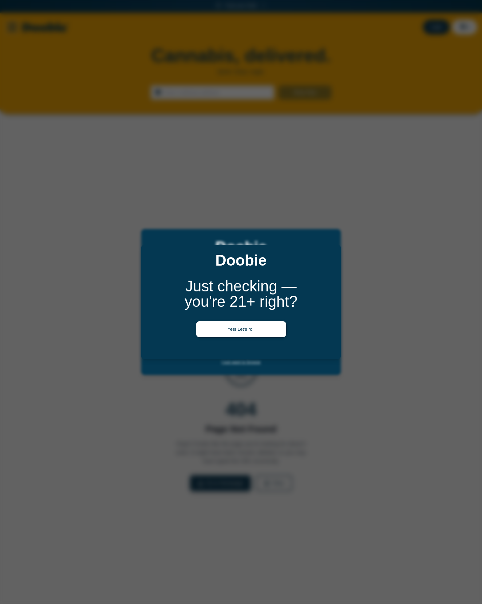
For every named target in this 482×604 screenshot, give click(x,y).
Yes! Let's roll (241, 329)
